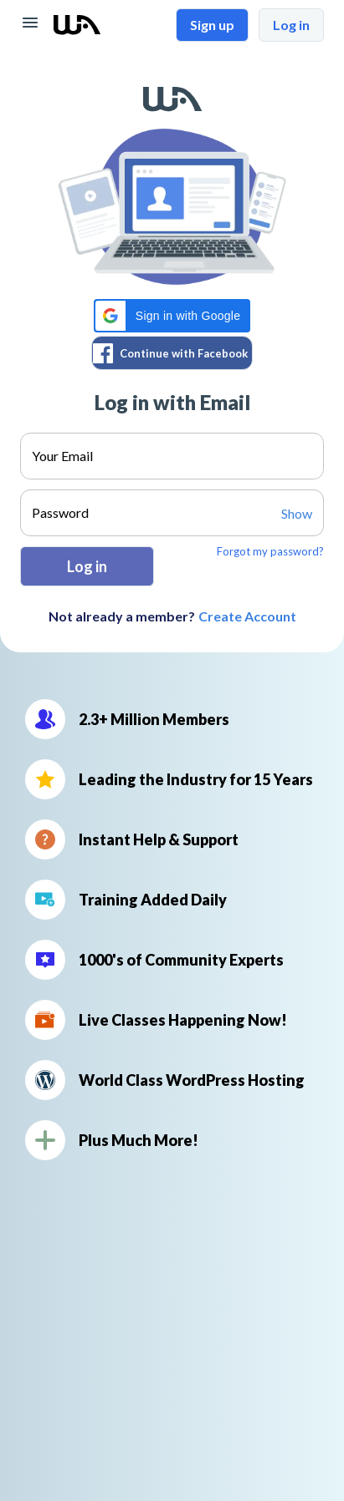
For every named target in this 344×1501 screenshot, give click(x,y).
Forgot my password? (270, 551)
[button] (172, 315)
